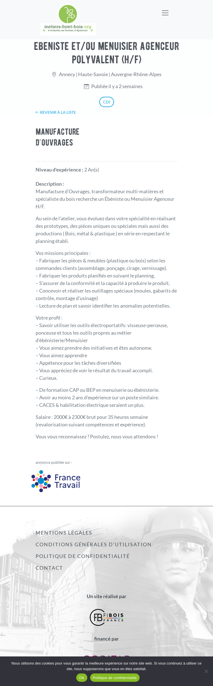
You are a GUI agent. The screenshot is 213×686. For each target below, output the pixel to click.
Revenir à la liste (55, 112)
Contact (49, 568)
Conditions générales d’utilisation (94, 544)
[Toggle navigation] (165, 9)
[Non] (206, 671)
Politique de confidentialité (83, 556)
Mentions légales (64, 533)
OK (81, 678)
